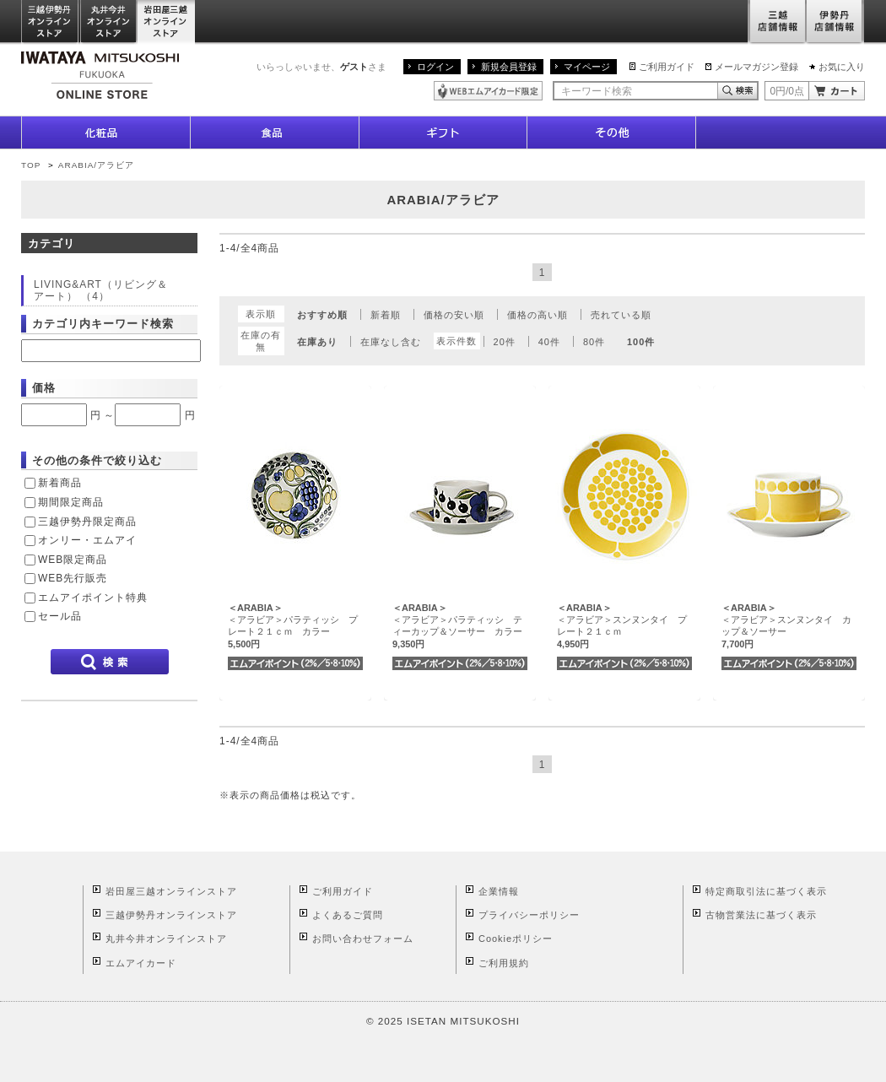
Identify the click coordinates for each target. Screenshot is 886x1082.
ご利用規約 (503, 963)
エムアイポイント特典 (93, 597)
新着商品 (60, 483)
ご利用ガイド (666, 67)
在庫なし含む (390, 342)
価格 (44, 387)
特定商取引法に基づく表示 (766, 891)
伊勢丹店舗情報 (835, 22)
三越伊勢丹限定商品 (87, 521)
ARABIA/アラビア (96, 165)
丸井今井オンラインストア (109, 22)
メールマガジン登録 (756, 67)
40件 (549, 342)
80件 (594, 342)
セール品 (60, 616)
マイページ (587, 67)
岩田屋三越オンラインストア (167, 22)
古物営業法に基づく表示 (761, 915)
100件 (641, 342)
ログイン (435, 67)
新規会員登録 (509, 67)
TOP (31, 165)
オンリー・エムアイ (87, 540)
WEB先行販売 (72, 578)
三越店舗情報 (777, 22)
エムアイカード (140, 963)
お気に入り (841, 67)
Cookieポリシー (515, 938)
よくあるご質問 (347, 915)
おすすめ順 (322, 315)
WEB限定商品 (72, 559)
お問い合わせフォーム (362, 938)
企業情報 (498, 891)
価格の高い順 (537, 315)
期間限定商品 (71, 502)
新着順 (385, 315)
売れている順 (621, 315)
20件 (505, 342)
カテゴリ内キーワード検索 (103, 323)
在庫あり (317, 342)
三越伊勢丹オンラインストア (50, 22)
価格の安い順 (454, 315)
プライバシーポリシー (529, 915)
